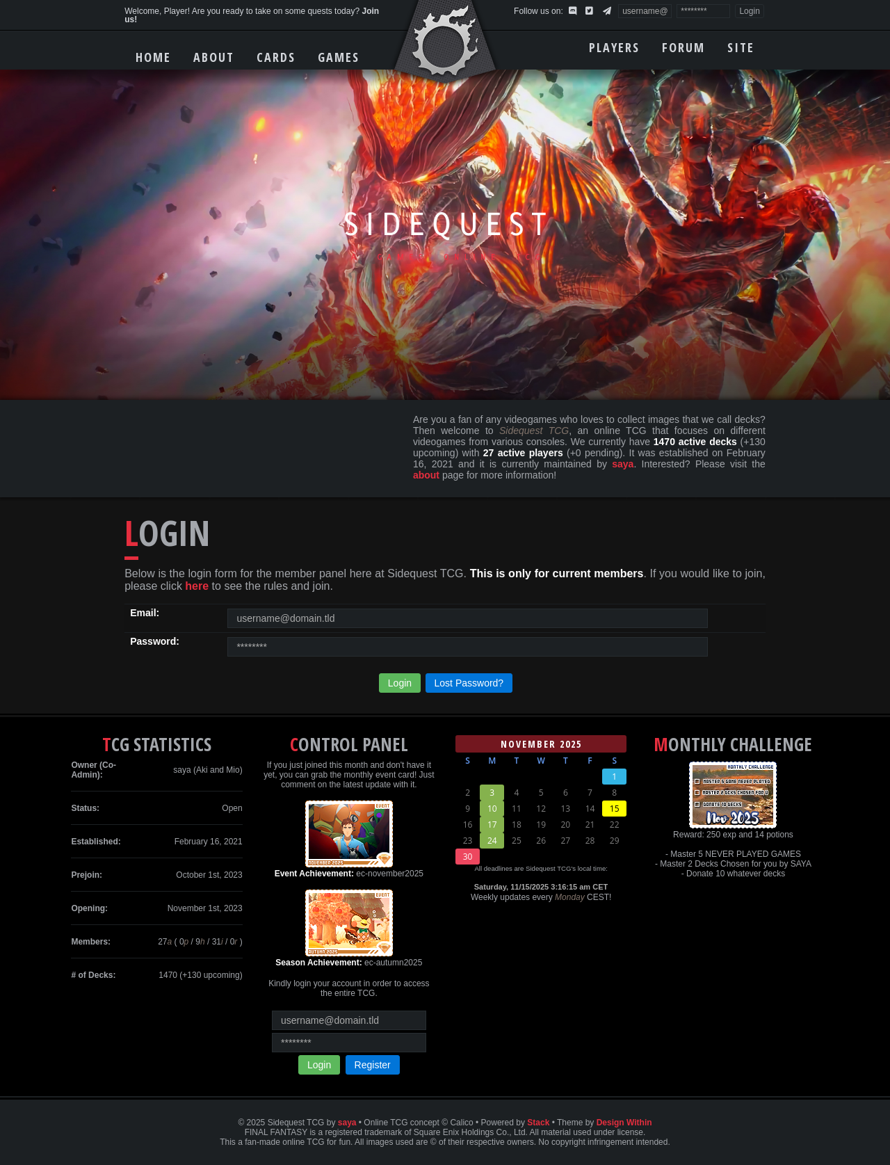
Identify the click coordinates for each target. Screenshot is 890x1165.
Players (614, 47)
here (197, 586)
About (213, 57)
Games (338, 57)
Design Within (624, 1122)
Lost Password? (469, 683)
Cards (276, 57)
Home (153, 57)
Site (740, 47)
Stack (538, 1122)
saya (622, 463)
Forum (683, 47)
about (426, 475)
